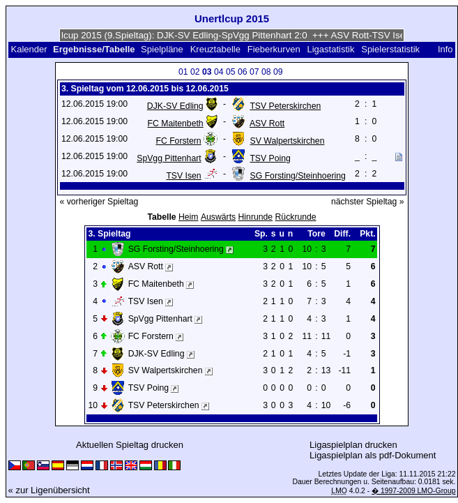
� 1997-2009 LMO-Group (413, 491)
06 (242, 72)
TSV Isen (183, 176)
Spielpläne (162, 49)
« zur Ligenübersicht (49, 490)
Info (445, 49)
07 (254, 72)
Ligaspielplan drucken (353, 445)
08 (266, 72)
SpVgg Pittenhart (169, 158)
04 (219, 72)
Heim (188, 217)
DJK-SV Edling (175, 106)
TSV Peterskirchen (285, 106)
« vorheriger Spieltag (99, 202)
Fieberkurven (273, 49)
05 (231, 72)
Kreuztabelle (215, 49)
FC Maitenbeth (176, 123)
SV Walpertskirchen (287, 141)
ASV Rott (267, 123)
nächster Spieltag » (367, 202)
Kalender (28, 49)
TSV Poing (270, 158)
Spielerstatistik (391, 49)
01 (183, 72)
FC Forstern (178, 141)
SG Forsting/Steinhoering (298, 176)
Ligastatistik (330, 49)
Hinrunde (255, 217)
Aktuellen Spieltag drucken (129, 445)
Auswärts (218, 217)
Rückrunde (295, 217)
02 (195, 72)
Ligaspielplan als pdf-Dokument (373, 455)
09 (278, 72)
